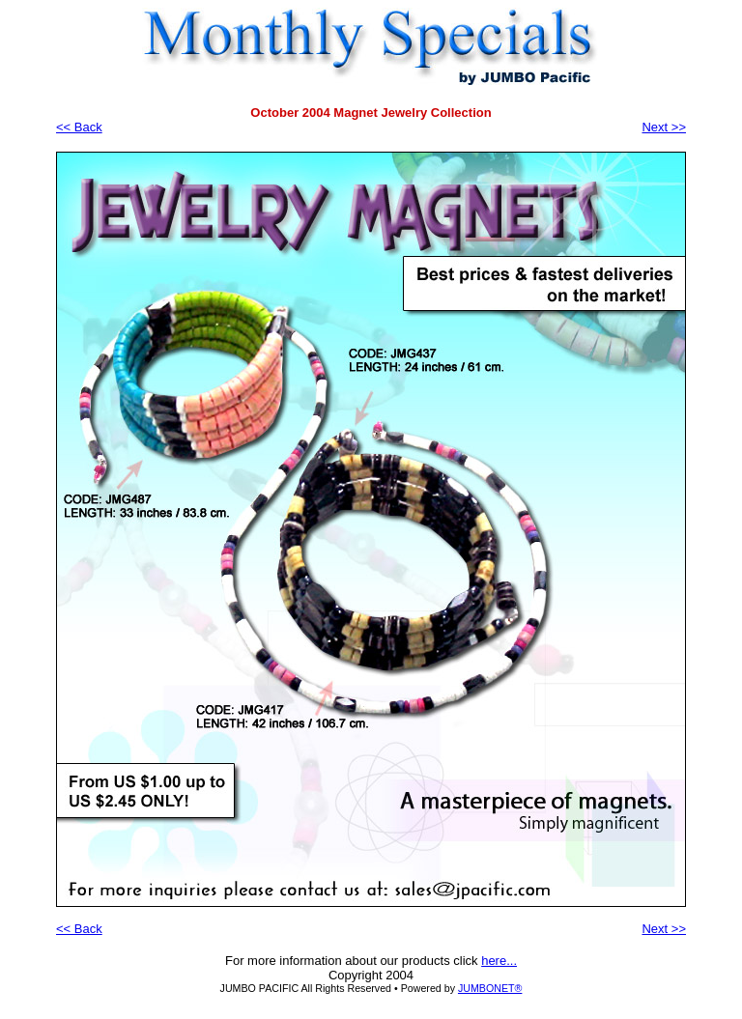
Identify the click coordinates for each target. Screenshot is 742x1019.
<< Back (79, 127)
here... (499, 960)
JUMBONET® (490, 988)
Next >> (664, 127)
